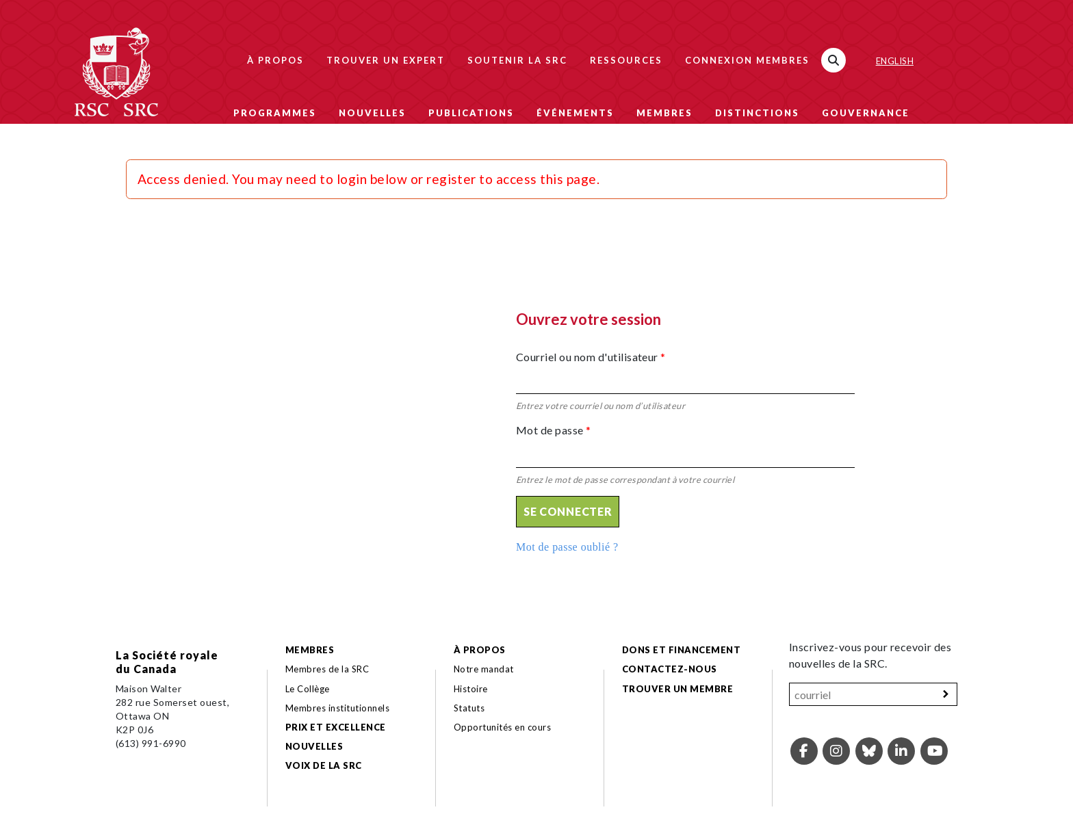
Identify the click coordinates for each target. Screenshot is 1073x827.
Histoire (471, 688)
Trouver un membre (677, 688)
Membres (664, 112)
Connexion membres (747, 60)
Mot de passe (553, 429)
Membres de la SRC (327, 669)
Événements (575, 112)
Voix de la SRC (323, 765)
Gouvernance (865, 112)
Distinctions (757, 112)
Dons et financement (681, 649)
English (895, 60)
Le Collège (307, 688)
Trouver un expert (385, 60)
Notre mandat (484, 669)
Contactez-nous (669, 669)
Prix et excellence (335, 727)
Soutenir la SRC (517, 60)
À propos (275, 60)
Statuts (469, 708)
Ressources (626, 60)
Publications (471, 112)
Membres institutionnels (337, 708)
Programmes (274, 112)
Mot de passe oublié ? (567, 547)
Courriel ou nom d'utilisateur (591, 356)
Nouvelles (372, 112)
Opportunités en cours (504, 727)
